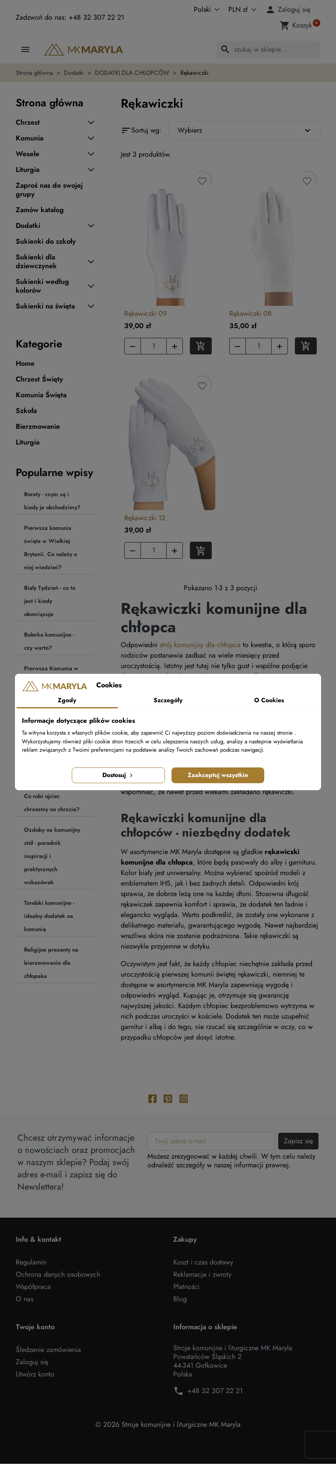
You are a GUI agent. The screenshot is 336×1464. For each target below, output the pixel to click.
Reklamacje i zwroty (202, 1275)
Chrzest (28, 122)
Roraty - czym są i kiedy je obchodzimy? (52, 500)
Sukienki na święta (45, 306)
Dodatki (28, 225)
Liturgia (27, 169)
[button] (289, 10)
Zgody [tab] (67, 700)
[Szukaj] (268, 49)
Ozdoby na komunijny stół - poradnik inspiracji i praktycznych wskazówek (52, 856)
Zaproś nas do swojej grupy (49, 190)
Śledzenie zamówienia (48, 1350)
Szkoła (26, 410)
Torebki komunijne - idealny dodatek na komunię (49, 916)
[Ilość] (153, 346)
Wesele (27, 154)
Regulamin (31, 1262)
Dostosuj (118, 775)
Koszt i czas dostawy (203, 1262)
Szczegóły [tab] (168, 700)
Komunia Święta (41, 395)
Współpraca (33, 1287)
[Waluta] (240, 10)
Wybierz (245, 130)
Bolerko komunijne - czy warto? (49, 641)
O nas (24, 1299)
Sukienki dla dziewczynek (36, 261)
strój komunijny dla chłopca (200, 645)
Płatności (186, 1287)
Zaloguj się (32, 1362)
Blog (180, 1299)
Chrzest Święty (39, 379)
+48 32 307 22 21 (215, 1391)
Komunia (29, 138)
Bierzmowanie (38, 426)
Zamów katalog (40, 210)
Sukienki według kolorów (42, 286)
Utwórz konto (35, 1374)
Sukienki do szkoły (46, 241)
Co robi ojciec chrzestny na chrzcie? (52, 802)
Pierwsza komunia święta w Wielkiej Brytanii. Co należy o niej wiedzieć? (50, 547)
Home (25, 363)
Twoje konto (35, 1327)
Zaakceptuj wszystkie (218, 775)
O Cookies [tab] (269, 700)
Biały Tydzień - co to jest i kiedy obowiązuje (49, 601)
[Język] (197, 10)
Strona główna (50, 102)
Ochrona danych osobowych (58, 1275)
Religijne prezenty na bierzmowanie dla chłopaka (51, 963)
